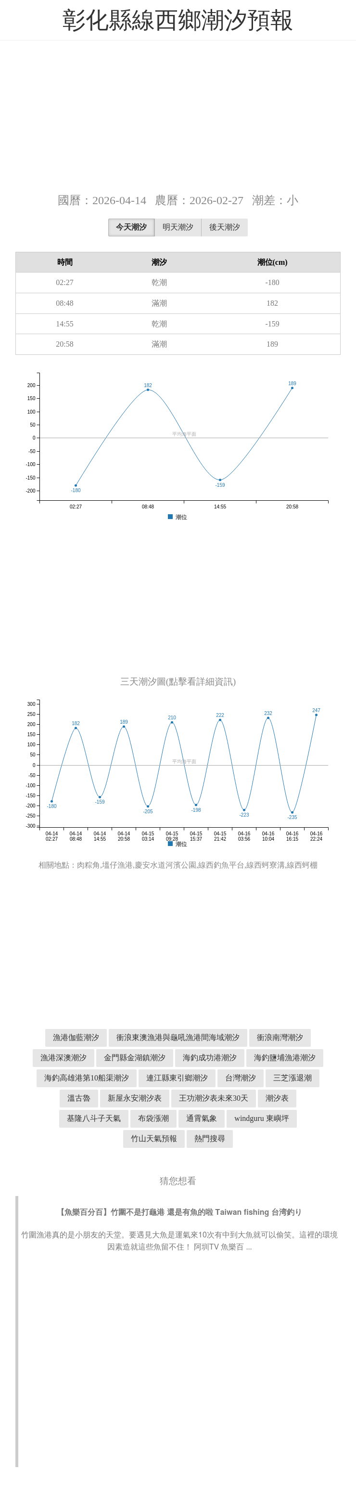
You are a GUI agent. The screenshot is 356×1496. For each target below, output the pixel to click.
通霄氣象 (201, 1118)
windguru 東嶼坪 (261, 1118)
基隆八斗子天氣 (94, 1118)
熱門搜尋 (209, 1138)
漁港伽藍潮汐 (76, 1037)
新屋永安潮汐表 (135, 1098)
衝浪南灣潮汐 (280, 1037)
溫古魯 (78, 1098)
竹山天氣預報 (154, 1138)
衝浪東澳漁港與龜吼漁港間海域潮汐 (178, 1037)
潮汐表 (277, 1098)
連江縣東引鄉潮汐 (177, 1078)
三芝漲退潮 (292, 1078)
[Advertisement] (178, 115)
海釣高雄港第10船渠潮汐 (86, 1078)
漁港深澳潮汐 (63, 1058)
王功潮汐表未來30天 (213, 1098)
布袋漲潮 (153, 1118)
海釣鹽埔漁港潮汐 (285, 1058)
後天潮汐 (224, 227)
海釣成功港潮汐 (210, 1058)
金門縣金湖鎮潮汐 (134, 1058)
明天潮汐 (178, 227)
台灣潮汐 (240, 1078)
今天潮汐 (131, 227)
